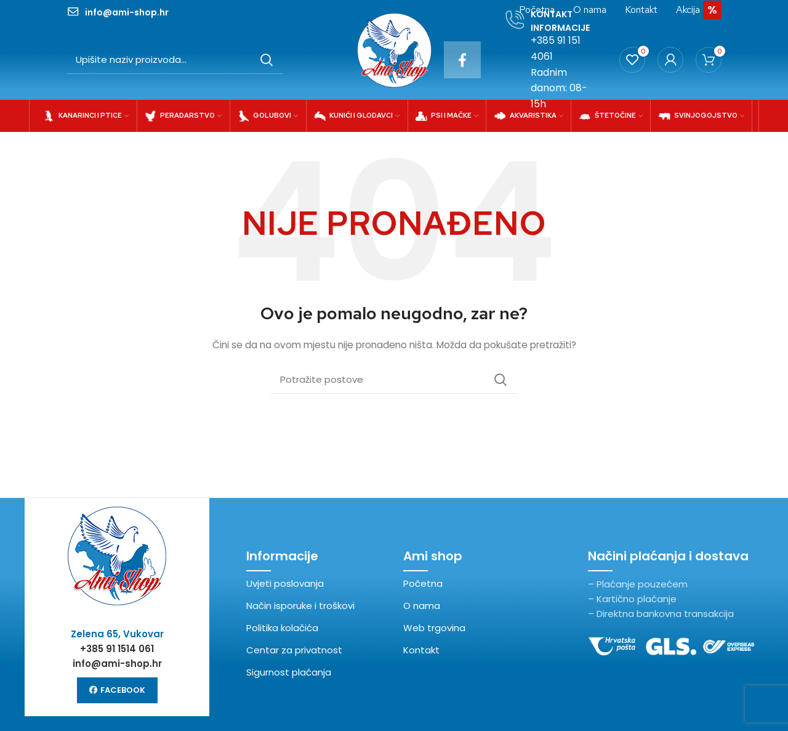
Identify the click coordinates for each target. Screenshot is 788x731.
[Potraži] (174, 60)
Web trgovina (434, 627)
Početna (423, 583)
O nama (421, 605)
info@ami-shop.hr (117, 663)
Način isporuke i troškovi (300, 605)
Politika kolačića (282, 627)
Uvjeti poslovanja (285, 583)
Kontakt (421, 649)
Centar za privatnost (294, 649)
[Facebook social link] (462, 59)
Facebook (117, 690)
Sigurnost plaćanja (288, 672)
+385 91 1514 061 (117, 648)
